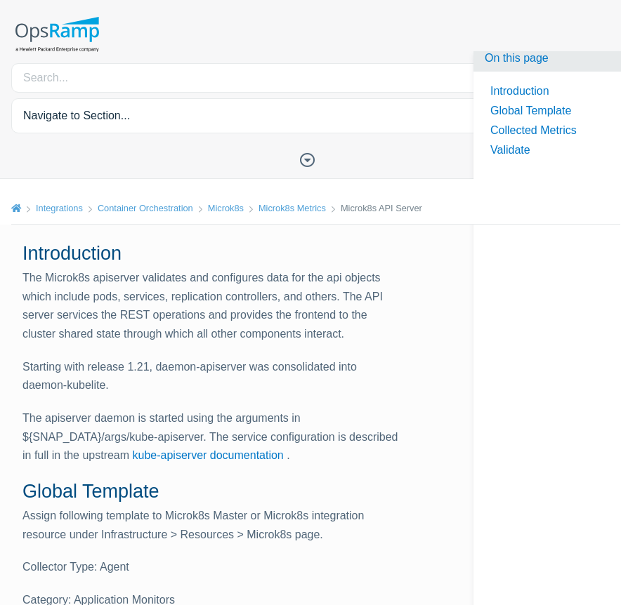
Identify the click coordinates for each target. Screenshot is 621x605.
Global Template (530, 111)
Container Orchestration (145, 208)
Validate (510, 150)
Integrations (59, 208)
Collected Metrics (533, 130)
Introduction (519, 91)
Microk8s (226, 208)
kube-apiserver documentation (208, 455)
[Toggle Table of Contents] (310, 158)
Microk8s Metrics (292, 208)
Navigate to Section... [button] (76, 115)
